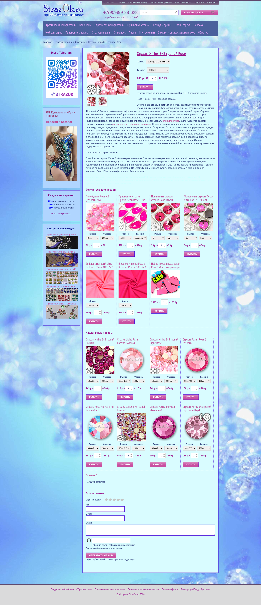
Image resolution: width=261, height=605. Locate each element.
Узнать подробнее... (61, 213)
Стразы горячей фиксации (109, 25)
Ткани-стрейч (182, 25)
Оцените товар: (93, 500)
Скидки (121, 2)
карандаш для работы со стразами (131, 124)
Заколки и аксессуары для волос (176, 32)
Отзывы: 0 (91, 475)
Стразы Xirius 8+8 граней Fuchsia (100, 341)
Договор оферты (170, 591)
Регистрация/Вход (190, 591)
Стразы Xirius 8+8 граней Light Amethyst (197, 408)
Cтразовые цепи (101, 32)
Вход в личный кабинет (62, 591)
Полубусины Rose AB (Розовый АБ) (97, 198)
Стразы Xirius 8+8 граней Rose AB (131, 408)
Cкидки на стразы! (61, 195)
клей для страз (171, 121)
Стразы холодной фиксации (60, 25)
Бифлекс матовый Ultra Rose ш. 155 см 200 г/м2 (132, 265)
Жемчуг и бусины (162, 25)
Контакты (212, 2)
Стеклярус (120, 32)
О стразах (109, 2)
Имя (88, 505)
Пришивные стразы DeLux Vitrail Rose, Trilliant (198, 198)
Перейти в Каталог (59, 121)
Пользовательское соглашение (109, 591)
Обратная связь (84, 591)
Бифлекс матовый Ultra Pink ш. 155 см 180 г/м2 (99, 265)
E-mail (89, 514)
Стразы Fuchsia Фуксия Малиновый (162, 408)
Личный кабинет (183, 2)
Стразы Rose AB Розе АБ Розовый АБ (100, 408)
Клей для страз (53, 32)
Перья (132, 32)
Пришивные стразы (138, 25)
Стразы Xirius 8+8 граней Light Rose (164, 341)
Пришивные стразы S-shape (61, 286)
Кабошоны (85, 25)
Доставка (199, 2)
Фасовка (141, 70)
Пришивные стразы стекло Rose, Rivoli (162, 198)
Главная (47, 42)
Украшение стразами (161, 2)
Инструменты (147, 32)
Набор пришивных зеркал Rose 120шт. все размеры (165, 265)
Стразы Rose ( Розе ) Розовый (194, 341)
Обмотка (203, 32)
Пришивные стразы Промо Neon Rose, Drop (132, 198)
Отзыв (89, 523)
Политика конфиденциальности (143, 591)
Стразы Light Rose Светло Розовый (127, 341)
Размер (140, 61)
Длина (92, 301)
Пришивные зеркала (77, 32)
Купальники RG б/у (137, 2)
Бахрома (199, 25)
